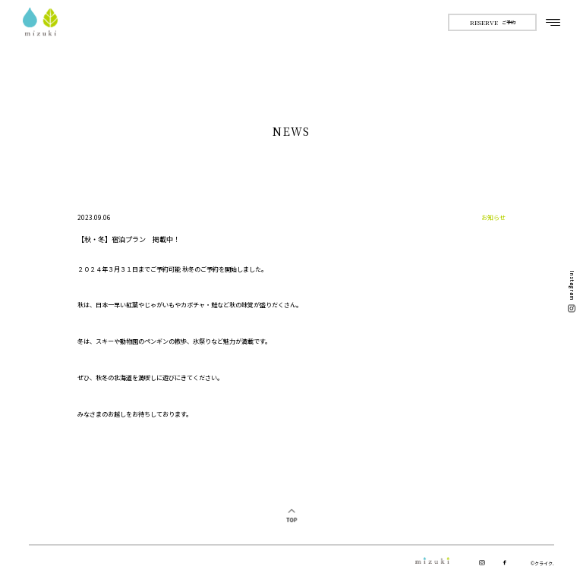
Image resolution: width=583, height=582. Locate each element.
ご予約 (492, 22)
